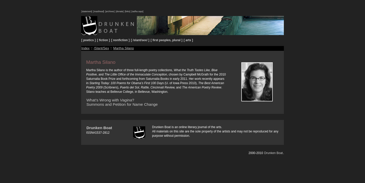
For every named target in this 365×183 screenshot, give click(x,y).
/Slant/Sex (101, 48)
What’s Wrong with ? (110, 100)
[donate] (119, 11)
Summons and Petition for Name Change (122, 104)
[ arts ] (188, 40)
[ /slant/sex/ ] (140, 40)
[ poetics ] (88, 40)
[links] (127, 11)
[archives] (110, 11)
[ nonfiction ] (120, 40)
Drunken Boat (99, 128)
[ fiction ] (103, 40)
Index (85, 48)
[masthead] (98, 11)
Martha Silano (123, 48)
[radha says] (137, 11)
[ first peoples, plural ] (166, 40)
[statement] (86, 11)
